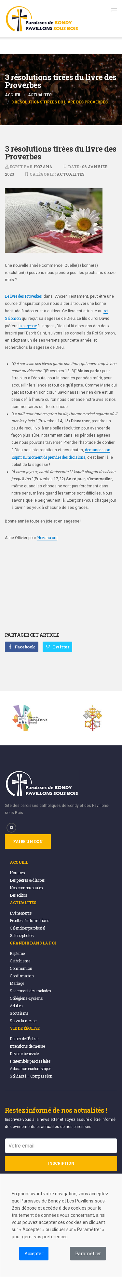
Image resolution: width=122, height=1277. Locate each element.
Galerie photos (22, 935)
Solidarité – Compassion (31, 1076)
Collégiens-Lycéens (26, 998)
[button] (114, 10)
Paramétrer (88, 1253)
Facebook (21, 647)
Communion (21, 968)
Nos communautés (26, 887)
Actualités (39, 95)
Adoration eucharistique (30, 1068)
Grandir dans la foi (33, 942)
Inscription (61, 1163)
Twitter (57, 647)
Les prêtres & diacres (27, 880)
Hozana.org (47, 537)
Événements (21, 913)
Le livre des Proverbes (23, 296)
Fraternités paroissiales (30, 1061)
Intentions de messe (27, 1046)
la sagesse (27, 325)
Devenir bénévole (24, 1053)
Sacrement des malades (30, 990)
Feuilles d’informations (29, 920)
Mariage (17, 983)
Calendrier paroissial (27, 928)
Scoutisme (19, 1013)
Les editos (18, 895)
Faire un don (28, 841)
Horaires (17, 872)
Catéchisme (20, 960)
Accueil (13, 95)
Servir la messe (23, 1020)
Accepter (33, 1253)
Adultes (16, 1005)
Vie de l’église (25, 1028)
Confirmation (22, 975)
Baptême (17, 953)
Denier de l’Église (24, 1038)
